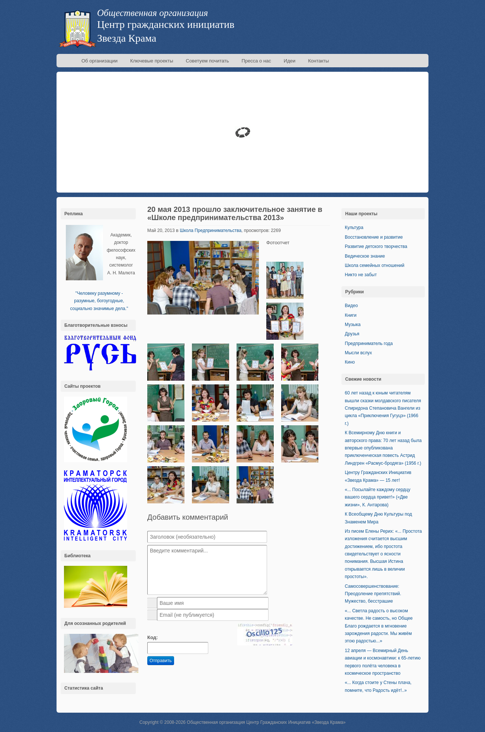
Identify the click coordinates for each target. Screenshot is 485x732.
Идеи (289, 61)
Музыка (352, 324)
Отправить (161, 660)
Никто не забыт (361, 274)
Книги (350, 315)
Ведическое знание (365, 256)
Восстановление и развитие (374, 237)
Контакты (318, 61)
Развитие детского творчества (376, 246)
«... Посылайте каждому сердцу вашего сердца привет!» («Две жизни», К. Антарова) (377, 497)
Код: (152, 637)
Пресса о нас (256, 61)
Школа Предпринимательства (210, 230)
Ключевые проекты (151, 61)
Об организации (99, 61)
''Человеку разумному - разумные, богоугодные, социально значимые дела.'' (99, 301)
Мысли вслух (358, 352)
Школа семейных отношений (374, 265)
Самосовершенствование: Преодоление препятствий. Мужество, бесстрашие (373, 594)
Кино (350, 362)
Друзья (352, 333)
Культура (354, 227)
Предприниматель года (369, 343)
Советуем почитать (207, 61)
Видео (351, 305)
